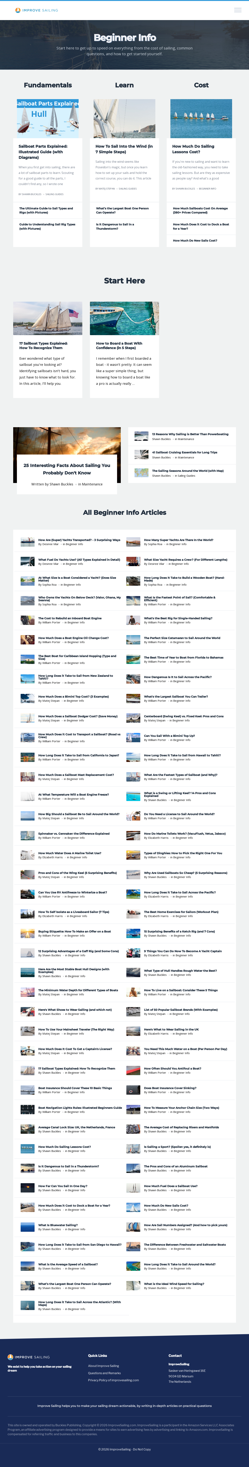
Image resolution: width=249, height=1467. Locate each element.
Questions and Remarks (104, 1373)
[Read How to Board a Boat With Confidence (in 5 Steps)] (124, 350)
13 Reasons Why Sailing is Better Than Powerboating (190, 434)
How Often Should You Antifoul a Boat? (172, 1069)
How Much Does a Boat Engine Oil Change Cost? (73, 638)
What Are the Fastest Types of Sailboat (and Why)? (180, 775)
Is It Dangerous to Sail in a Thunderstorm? (68, 1167)
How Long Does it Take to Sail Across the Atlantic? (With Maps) (79, 1304)
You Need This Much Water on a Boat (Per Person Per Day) (185, 1049)
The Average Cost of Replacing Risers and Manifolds (181, 1127)
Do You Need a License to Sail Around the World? (179, 814)
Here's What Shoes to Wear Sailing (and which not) (75, 1010)
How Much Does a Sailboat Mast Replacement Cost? (76, 775)
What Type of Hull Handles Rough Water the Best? (180, 971)
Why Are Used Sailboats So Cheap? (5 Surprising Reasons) (185, 873)
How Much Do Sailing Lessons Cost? (64, 1147)
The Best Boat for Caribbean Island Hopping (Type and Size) (77, 658)
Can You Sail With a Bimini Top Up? (169, 736)
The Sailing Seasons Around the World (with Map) (188, 471)
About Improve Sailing (103, 1366)
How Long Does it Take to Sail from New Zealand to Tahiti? (75, 677)
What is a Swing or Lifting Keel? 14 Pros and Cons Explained (180, 795)
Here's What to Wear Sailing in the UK (171, 1030)
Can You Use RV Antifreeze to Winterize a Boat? (72, 893)
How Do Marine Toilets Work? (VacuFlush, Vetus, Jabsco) (185, 834)
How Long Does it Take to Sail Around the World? (180, 1265)
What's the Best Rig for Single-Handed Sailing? (178, 619)
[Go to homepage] (29, 1359)
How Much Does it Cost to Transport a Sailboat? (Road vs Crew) (79, 736)
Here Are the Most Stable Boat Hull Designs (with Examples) (73, 971)
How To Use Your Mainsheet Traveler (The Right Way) (76, 1030)
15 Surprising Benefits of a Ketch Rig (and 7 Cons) (179, 932)
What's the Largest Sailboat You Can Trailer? (176, 697)
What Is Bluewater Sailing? (58, 1225)
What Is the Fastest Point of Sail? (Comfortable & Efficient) (179, 599)
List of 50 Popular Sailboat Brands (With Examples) (181, 1010)
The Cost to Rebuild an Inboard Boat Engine (69, 619)
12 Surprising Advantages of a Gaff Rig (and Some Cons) (78, 951)
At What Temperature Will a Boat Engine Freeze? (73, 795)
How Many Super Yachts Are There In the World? (178, 540)
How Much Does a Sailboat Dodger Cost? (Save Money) (77, 716)
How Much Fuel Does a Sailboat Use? (171, 1186)
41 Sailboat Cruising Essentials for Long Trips (184, 453)
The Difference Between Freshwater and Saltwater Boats (185, 1245)
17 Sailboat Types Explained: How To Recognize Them (76, 1069)
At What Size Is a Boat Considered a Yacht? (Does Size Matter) (77, 580)
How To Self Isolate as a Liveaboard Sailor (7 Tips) (73, 912)
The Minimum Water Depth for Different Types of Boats (78, 990)
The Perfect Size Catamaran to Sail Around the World (182, 638)
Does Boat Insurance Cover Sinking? (170, 1088)
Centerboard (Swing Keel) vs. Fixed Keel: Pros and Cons (184, 716)
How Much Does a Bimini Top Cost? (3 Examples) (73, 697)
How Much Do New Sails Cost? (166, 1206)
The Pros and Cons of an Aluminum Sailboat (176, 1167)
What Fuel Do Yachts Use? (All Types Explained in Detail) (79, 560)
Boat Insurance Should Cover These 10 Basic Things (75, 1088)
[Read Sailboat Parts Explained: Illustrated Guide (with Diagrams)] (48, 117)
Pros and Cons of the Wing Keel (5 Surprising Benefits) (77, 873)
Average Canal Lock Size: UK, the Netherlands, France (76, 1127)
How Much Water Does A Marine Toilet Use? (69, 854)
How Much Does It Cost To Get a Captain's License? (75, 1049)
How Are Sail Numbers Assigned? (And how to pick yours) (185, 1225)
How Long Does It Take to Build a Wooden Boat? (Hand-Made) (184, 580)
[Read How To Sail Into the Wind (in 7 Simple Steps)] (124, 117)
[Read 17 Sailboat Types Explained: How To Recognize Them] (48, 350)
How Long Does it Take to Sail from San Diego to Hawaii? (80, 1245)
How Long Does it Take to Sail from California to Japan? (78, 755)
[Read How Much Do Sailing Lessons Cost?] (201, 117)
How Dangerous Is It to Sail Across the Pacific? (178, 677)
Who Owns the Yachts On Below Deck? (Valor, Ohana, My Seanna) (79, 599)
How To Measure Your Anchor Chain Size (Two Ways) (181, 1108)
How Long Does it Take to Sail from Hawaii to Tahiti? (182, 755)
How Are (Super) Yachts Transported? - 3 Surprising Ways (79, 540)
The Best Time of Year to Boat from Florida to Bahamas (183, 658)
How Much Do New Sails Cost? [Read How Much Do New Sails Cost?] (195, 241)
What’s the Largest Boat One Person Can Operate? (74, 1284)
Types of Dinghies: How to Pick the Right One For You (183, 854)
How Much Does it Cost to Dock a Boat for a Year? (74, 1206)
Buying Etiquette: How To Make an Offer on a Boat (74, 932)
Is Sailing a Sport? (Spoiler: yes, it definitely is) (177, 1147)
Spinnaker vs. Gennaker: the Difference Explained (73, 834)
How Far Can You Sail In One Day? (62, 1186)
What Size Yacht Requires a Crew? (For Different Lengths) (185, 560)
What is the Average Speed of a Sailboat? (68, 1265)
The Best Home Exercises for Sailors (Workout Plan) (181, 912)
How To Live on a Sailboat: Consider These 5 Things (181, 990)
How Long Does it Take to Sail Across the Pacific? (180, 893)
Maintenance (92, 484)
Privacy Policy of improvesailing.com (113, 1380)
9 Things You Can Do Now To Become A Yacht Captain (183, 951)
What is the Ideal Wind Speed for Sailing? (174, 1284)
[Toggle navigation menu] (239, 10)
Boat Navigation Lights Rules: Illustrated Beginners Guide (80, 1108)
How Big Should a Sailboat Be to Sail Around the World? (78, 814)
